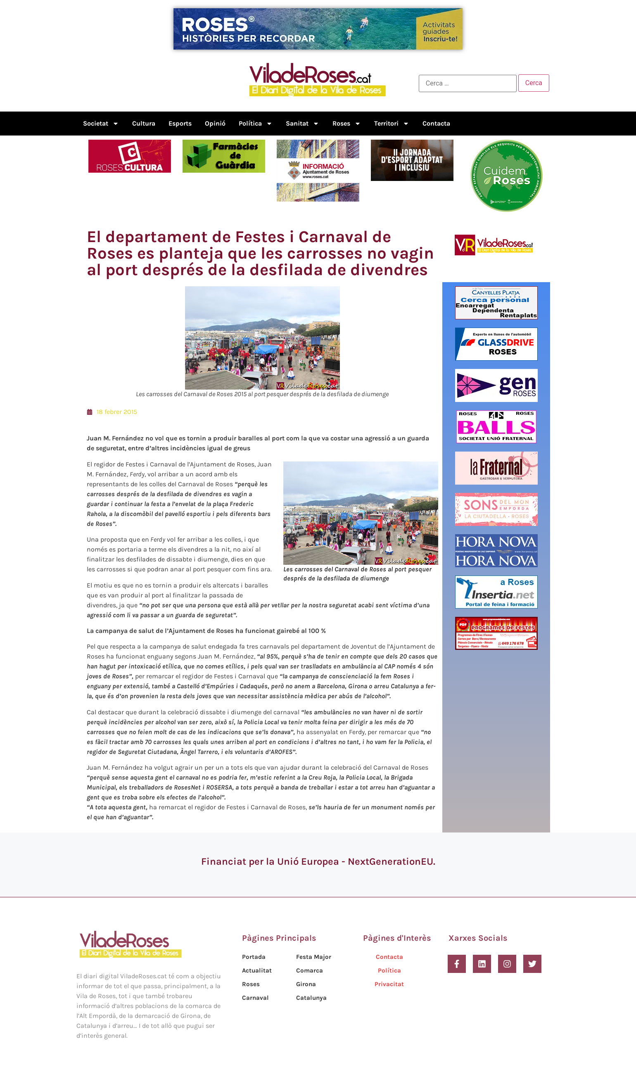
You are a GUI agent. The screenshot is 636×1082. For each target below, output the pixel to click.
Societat (101, 123)
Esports (180, 123)
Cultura (143, 123)
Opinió (215, 123)
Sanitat (302, 123)
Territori (391, 123)
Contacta (436, 123)
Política (256, 123)
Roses (346, 123)
